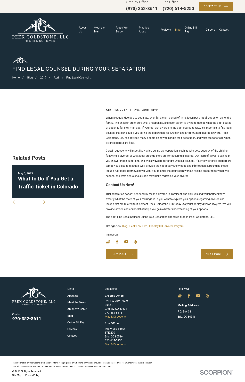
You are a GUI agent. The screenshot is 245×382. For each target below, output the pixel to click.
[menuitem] (16, 375)
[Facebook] (117, 242)
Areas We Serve (77, 309)
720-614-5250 (113, 340)
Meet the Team (76, 302)
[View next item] (44, 166)
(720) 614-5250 (178, 8)
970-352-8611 (26, 318)
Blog (124, 226)
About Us (72, 295)
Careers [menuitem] (210, 29)
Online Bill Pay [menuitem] (191, 29)
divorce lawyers (174, 226)
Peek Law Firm (138, 226)
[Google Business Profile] (108, 242)
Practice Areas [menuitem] (144, 29)
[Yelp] (136, 242)
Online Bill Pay (76, 322)
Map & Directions (115, 316)
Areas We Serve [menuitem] (122, 29)
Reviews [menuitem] (165, 29)
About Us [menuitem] (82, 29)
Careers (72, 329)
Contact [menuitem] (223, 29)
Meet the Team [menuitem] (99, 29)
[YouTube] (126, 242)
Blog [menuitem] (178, 29)
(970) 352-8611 (142, 8)
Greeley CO (156, 226)
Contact (72, 335)
